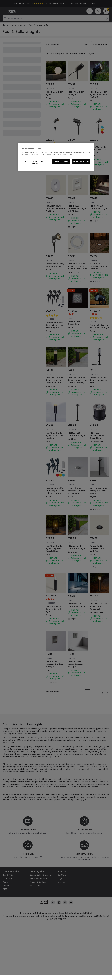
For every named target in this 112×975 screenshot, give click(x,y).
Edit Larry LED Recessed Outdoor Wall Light (54, 664)
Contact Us (8, 878)
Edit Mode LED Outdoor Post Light (76, 434)
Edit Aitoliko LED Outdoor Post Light (76, 547)
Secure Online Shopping (40, 875)
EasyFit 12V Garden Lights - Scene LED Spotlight (98, 150)
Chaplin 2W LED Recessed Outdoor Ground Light (76, 491)
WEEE (5, 889)
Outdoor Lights (18, 25)
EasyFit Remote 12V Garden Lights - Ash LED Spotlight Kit (55, 325)
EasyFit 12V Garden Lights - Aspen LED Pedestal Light (54, 548)
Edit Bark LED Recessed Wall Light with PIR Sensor (77, 208)
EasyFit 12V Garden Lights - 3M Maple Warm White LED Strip (77, 266)
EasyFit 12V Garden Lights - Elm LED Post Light (99, 380)
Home (5, 25)
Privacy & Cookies (38, 882)
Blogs (60, 878)
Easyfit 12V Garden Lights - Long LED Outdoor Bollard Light (54, 381)
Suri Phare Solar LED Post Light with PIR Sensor (98, 491)
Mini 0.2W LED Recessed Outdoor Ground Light (98, 266)
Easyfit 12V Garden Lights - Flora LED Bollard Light (98, 606)
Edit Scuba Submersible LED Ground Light (97, 435)
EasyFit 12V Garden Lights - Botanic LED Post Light (54, 435)
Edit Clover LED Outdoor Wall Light (98, 207)
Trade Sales (35, 885)
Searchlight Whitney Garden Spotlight (55, 265)
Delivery (6, 882)
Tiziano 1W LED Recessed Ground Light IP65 (98, 548)
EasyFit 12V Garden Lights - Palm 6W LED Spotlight (99, 94)
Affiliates (61, 882)
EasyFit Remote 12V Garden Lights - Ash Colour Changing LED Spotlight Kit (55, 492)
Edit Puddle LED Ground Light (74, 322)
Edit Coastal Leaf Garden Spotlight (75, 148)
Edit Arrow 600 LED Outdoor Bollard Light (54, 609)
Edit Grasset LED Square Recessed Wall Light (76, 664)
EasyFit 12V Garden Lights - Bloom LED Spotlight (54, 153)
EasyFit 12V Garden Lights (54, 93)
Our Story (62, 875)
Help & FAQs (8, 875)
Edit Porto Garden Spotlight (76, 93)
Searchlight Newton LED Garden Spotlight (99, 326)
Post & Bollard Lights (38, 25)
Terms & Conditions (39, 878)
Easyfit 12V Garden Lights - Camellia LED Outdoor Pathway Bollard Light (77, 381)
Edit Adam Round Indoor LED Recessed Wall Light (55, 208)
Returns (6, 885)
